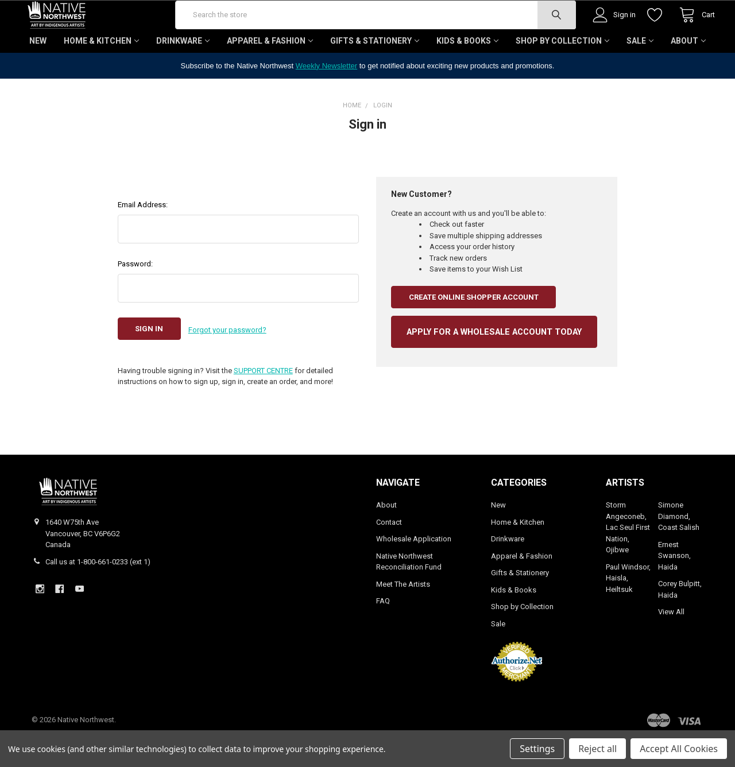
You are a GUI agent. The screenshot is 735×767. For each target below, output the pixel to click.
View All (671, 643)
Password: (135, 297)
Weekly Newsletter (326, 99)
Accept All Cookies (679, 748)
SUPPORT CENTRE (263, 401)
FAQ (383, 632)
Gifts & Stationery (374, 74)
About (688, 74)
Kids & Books (467, 74)
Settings (537, 748)
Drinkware (183, 74)
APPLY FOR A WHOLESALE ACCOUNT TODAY (494, 366)
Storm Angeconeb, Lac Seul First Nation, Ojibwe (628, 559)
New (38, 74)
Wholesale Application (413, 570)
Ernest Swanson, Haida (674, 586)
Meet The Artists (403, 615)
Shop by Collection (562, 74)
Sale (639, 74)
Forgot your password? (227, 362)
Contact (389, 553)
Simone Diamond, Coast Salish (678, 547)
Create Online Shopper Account (474, 331)
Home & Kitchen (101, 74)
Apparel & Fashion (270, 74)
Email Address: (143, 238)
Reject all (597, 748)
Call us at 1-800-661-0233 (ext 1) (97, 592)
